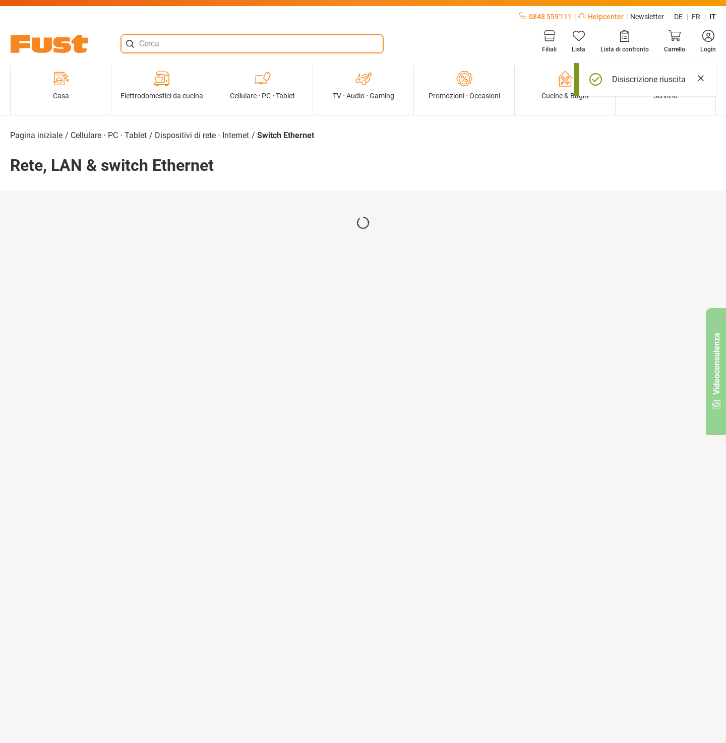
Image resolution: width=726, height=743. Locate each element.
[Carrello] (674, 41)
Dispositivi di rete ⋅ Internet (202, 135)
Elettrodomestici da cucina (161, 85)
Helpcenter (601, 17)
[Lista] (578, 41)
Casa (61, 85)
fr (696, 17)
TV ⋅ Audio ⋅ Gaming (363, 85)
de (678, 17)
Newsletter (647, 17)
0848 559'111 (545, 17)
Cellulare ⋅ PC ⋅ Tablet (262, 85)
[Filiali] (549, 41)
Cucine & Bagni (564, 85)
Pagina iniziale (36, 135)
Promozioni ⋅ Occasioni (464, 85)
